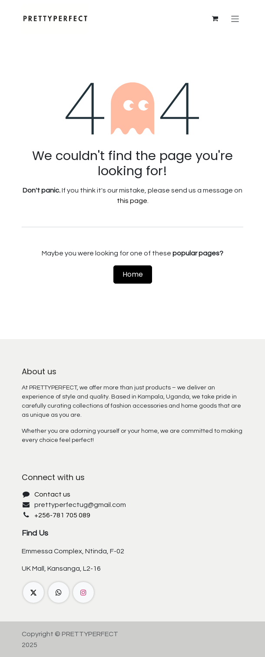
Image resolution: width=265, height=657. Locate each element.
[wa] (58, 592)
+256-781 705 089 (62, 515)
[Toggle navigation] (235, 18)
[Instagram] (83, 592)
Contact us (52, 494)
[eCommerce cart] (215, 18)
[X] (33, 592)
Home (133, 274)
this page (132, 200)
